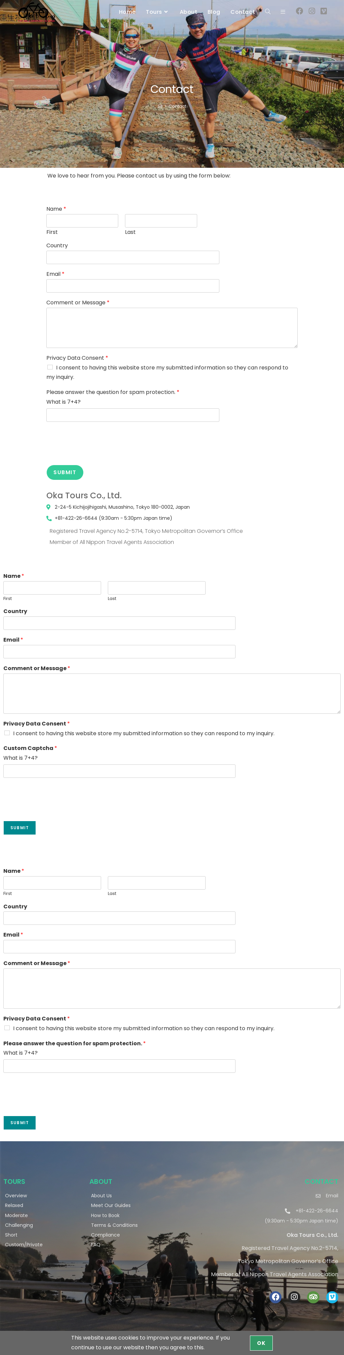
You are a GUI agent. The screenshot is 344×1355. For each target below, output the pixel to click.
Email (55, 274)
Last (130, 232)
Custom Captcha (30, 748)
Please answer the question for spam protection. (112, 392)
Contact (177, 106)
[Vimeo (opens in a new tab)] (324, 11)
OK (261, 1343)
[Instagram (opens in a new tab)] (312, 11)
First (52, 232)
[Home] (160, 106)
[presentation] (97, 454)
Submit (65, 472)
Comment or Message (78, 302)
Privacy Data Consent (77, 358)
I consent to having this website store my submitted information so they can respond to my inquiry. (143, 733)
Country (57, 245)
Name (56, 209)
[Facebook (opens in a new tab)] (299, 11)
